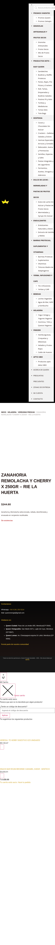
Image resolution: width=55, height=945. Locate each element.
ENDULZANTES (39, 220)
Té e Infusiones (44, 286)
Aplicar (5, 715)
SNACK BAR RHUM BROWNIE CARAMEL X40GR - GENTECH (25, 769)
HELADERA (38, 310)
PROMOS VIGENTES (41, 13)
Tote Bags (42, 113)
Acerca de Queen (41, 370)
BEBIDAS (37, 294)
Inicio (3, 412)
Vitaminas (42, 263)
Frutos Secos (43, 49)
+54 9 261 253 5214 (17, 609)
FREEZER (37, 330)
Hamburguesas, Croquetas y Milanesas (44, 338)
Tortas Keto (42, 110)
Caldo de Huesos (45, 352)
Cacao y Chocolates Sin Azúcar (44, 126)
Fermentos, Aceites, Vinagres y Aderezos (45, 171)
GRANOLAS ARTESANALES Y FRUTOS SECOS (40, 32)
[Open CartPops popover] (3, 676)
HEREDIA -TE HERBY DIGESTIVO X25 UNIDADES (20, 740)
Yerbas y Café (43, 289)
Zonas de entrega (41, 387)
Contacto (38, 399)
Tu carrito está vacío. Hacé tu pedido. (15, 782)
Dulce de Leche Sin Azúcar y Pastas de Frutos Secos (45, 205)
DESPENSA (37, 118)
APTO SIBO (38, 357)
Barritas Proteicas (45, 256)
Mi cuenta (38, 393)
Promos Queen (44, 18)
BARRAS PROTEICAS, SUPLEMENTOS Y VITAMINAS (42, 246)
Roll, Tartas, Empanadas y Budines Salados (45, 92)
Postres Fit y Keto (45, 99)
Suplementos (43, 260)
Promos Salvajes (44, 21)
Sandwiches (43, 71)
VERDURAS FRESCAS (26, 412)
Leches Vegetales (45, 298)
